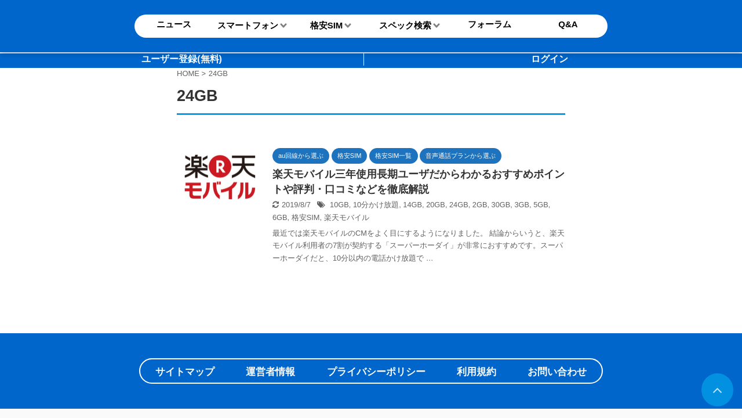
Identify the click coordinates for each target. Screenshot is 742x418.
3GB (521, 204)
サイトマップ (184, 371)
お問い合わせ (557, 371)
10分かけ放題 (376, 204)
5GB (540, 204)
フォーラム (489, 24)
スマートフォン (247, 25)
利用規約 (476, 371)
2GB (480, 204)
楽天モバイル (346, 217)
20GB (435, 204)
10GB (339, 204)
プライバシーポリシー (376, 371)
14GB (412, 204)
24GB (458, 204)
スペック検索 (405, 25)
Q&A (567, 24)
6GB (280, 217)
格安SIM (326, 25)
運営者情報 (270, 371)
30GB (501, 204)
